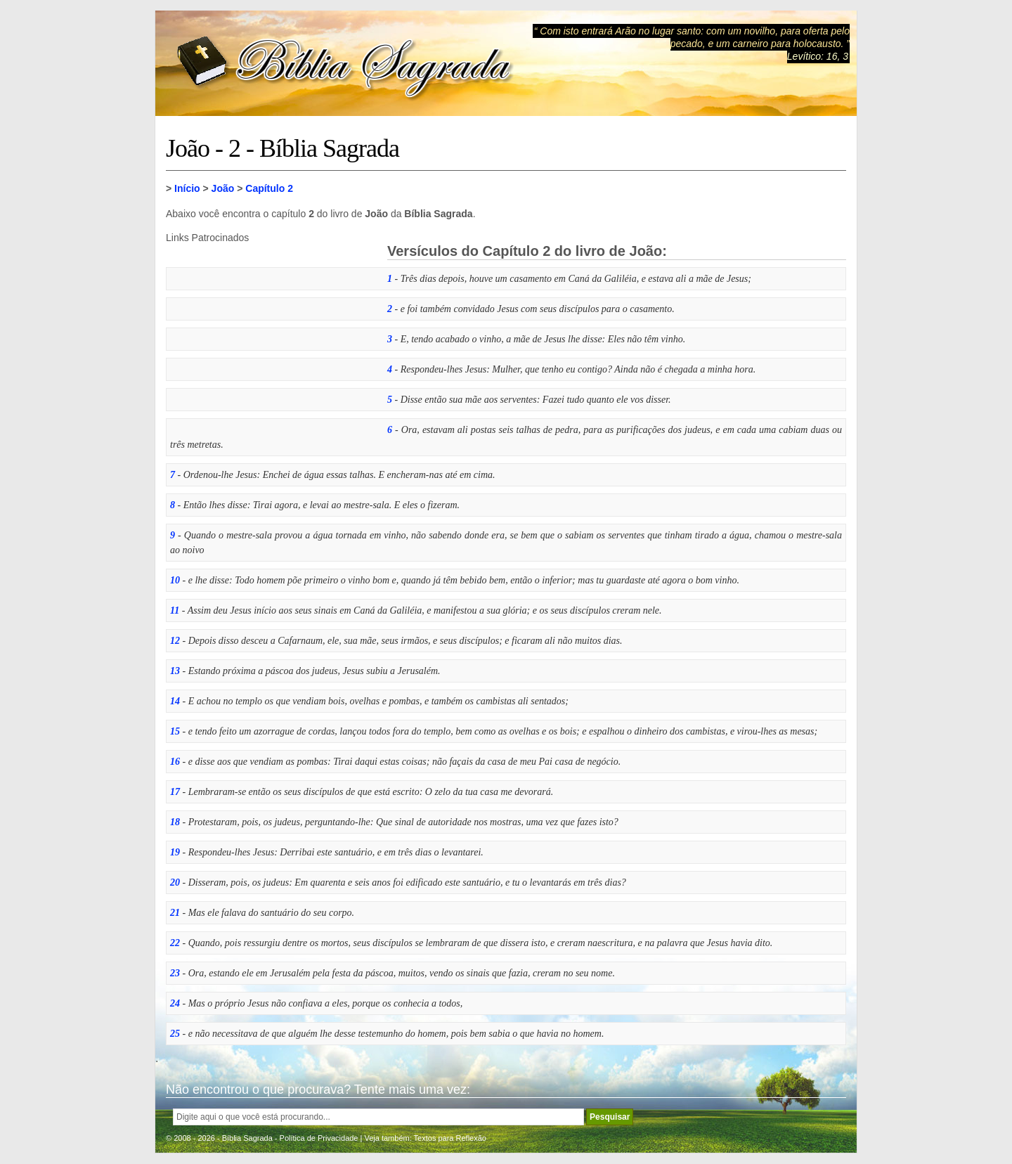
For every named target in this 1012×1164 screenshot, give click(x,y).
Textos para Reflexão (450, 1138)
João (223, 188)
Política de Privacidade (319, 1138)
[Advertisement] (271, 331)
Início (187, 188)
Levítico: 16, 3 (817, 56)
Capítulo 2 (269, 188)
